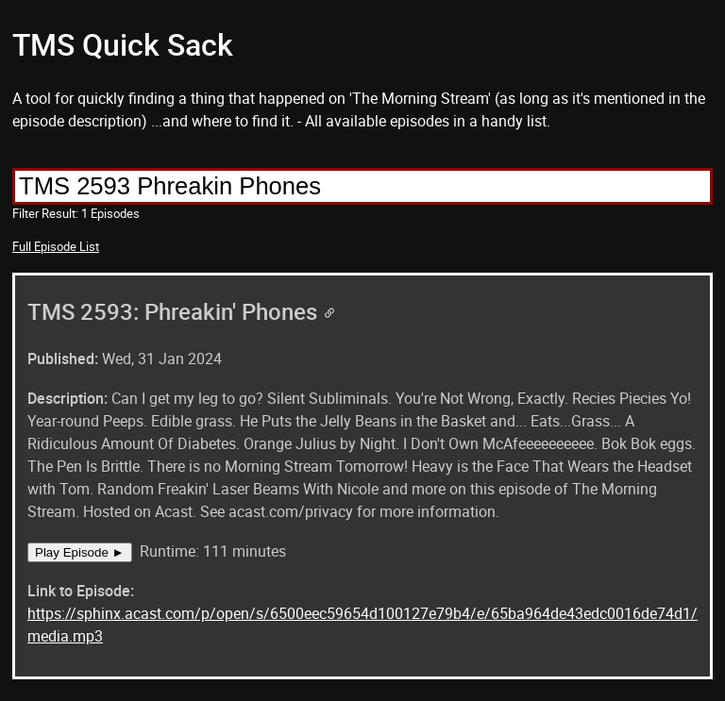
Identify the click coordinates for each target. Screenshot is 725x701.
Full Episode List (55, 246)
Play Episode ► (80, 552)
